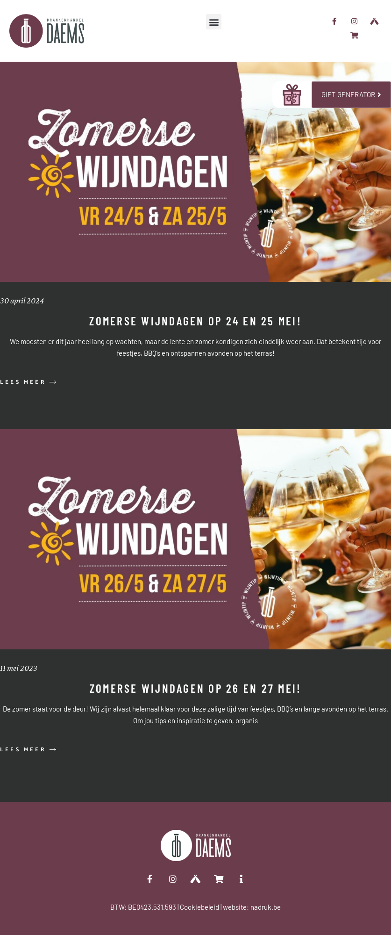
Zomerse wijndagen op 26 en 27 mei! (196, 688)
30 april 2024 (22, 300)
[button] (213, 21)
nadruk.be (265, 907)
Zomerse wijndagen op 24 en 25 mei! (195, 321)
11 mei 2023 (18, 668)
